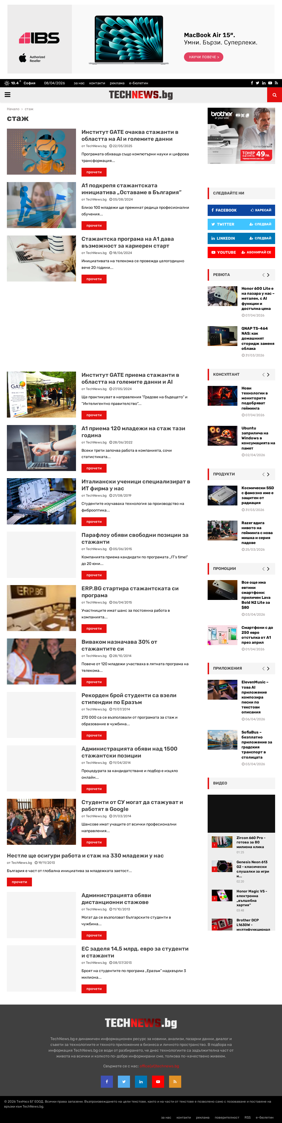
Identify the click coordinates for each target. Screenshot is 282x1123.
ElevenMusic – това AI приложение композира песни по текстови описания (255, 697)
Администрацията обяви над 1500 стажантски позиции (129, 752)
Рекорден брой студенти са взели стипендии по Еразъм (129, 698)
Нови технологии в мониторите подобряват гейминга (255, 398)
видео (220, 783)
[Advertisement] (99, 327)
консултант (226, 374)
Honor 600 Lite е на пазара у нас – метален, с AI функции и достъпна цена (258, 298)
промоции (224, 568)
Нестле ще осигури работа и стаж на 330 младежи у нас (85, 855)
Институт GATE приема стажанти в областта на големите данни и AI (130, 378)
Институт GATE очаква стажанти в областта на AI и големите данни (130, 135)
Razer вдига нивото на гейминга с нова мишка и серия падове (257, 533)
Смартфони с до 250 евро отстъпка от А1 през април (257, 635)
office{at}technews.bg (159, 1066)
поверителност (227, 1117)
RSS (248, 1117)
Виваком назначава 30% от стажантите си (119, 645)
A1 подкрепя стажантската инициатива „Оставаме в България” (131, 189)
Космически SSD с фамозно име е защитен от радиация (258, 495)
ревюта (221, 274)
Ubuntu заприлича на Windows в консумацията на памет (258, 438)
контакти (97, 83)
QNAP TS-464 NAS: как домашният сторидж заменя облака (258, 338)
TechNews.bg (96, 146)
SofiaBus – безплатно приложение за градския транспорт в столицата (257, 745)
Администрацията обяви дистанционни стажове (116, 898)
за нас (79, 83)
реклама (117, 83)
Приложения (227, 668)
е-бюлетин (138, 83)
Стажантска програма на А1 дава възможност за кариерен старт (128, 242)
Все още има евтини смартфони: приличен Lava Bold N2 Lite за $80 (256, 595)
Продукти (224, 474)
